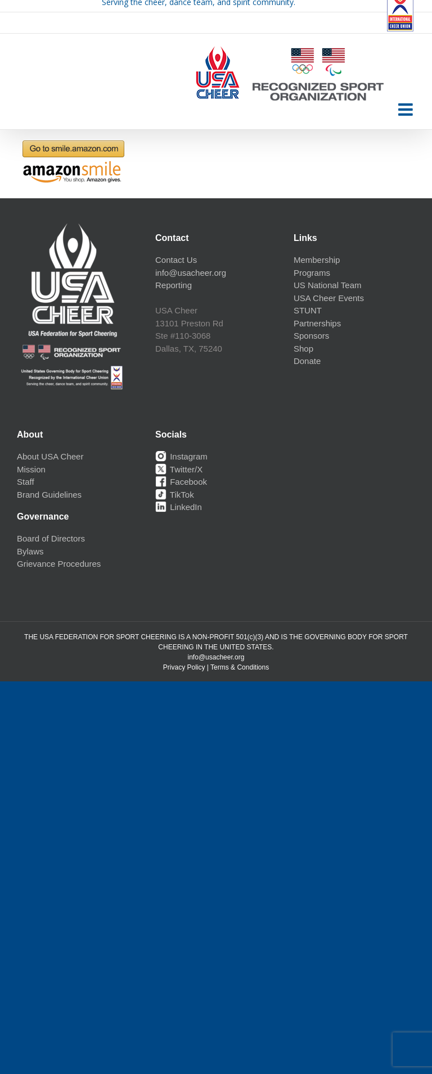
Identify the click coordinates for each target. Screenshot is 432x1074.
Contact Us (176, 260)
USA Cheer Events (329, 298)
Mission (31, 469)
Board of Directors (51, 538)
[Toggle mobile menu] (406, 109)
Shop (303, 348)
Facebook (181, 481)
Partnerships (317, 323)
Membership (317, 260)
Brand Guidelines (49, 494)
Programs (312, 272)
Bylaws (30, 551)
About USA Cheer (50, 456)
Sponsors (311, 335)
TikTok (174, 494)
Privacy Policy (184, 667)
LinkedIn (178, 507)
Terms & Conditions (239, 667)
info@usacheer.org (190, 272)
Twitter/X (178, 469)
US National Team (328, 285)
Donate (307, 361)
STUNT (308, 310)
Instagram (181, 456)
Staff (25, 481)
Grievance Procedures (59, 563)
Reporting (173, 285)
